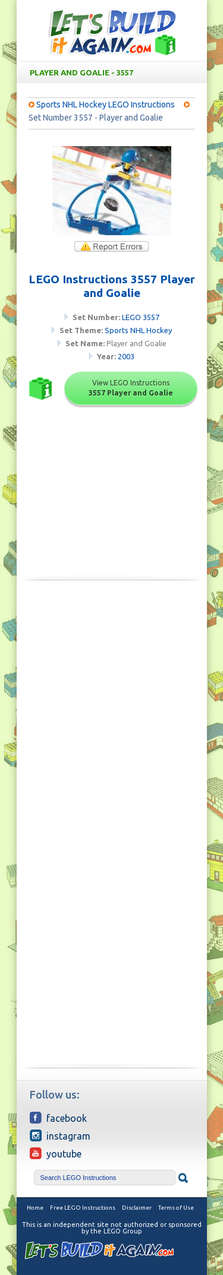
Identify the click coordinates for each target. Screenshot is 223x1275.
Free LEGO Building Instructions (112, 31)
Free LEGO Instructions (82, 1207)
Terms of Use (176, 1207)
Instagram (60, 1135)
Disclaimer (137, 1207)
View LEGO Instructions (131, 388)
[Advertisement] (111, 709)
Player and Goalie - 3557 (114, 72)
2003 (126, 356)
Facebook (58, 1118)
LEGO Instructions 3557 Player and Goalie (112, 286)
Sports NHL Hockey (138, 330)
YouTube (55, 1153)
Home (35, 1207)
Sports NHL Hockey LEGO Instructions (105, 104)
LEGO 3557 (140, 317)
